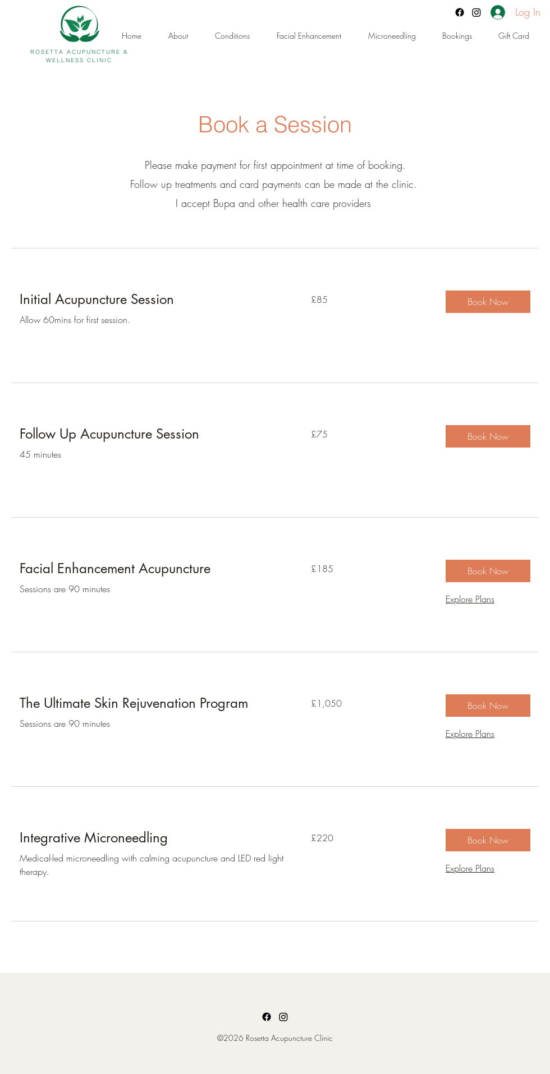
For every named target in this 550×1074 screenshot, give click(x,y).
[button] (465, 35)
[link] (152, 299)
